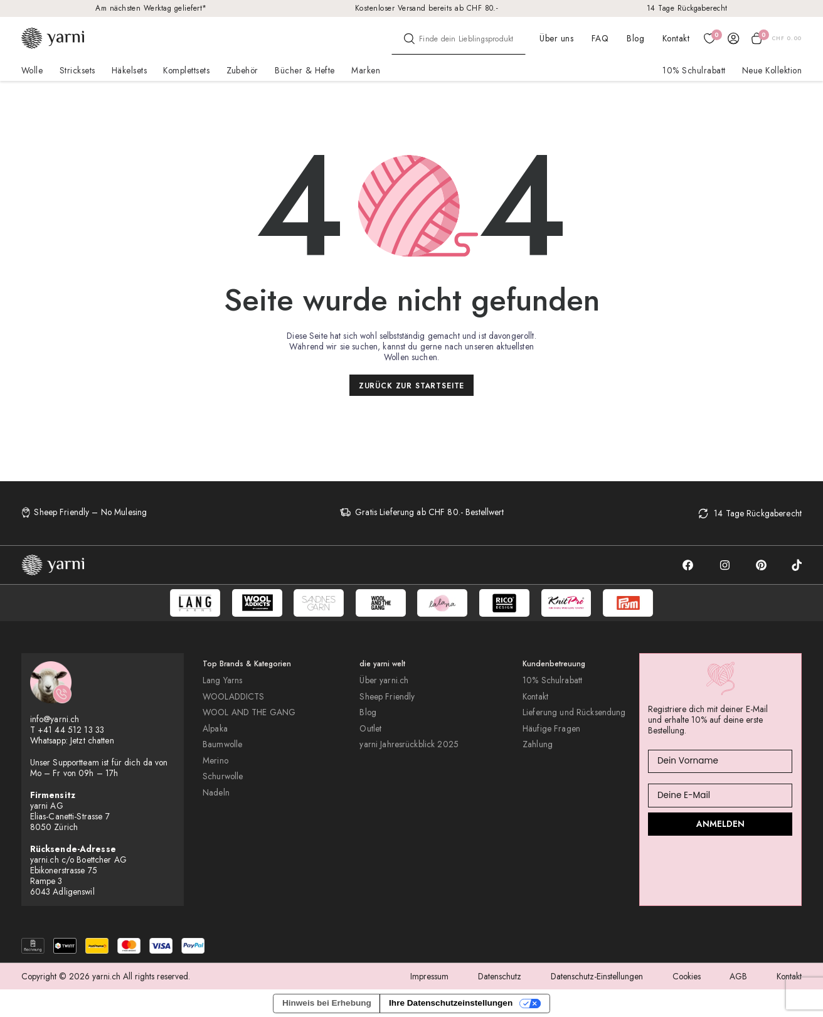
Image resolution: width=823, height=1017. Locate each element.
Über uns (556, 38)
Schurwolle (223, 776)
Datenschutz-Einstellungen (597, 976)
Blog (635, 38)
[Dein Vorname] (720, 761)
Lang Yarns (222, 680)
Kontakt (675, 38)
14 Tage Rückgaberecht (687, 8)
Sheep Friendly (387, 696)
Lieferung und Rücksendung (574, 712)
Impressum (429, 976)
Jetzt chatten (92, 740)
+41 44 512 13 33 (71, 729)
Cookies (686, 976)
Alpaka (215, 728)
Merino (215, 760)
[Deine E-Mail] (720, 795)
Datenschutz (499, 976)
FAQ (600, 38)
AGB (738, 976)
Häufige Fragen (551, 728)
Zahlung (538, 744)
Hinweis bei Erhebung (326, 1003)
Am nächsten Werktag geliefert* (150, 8)
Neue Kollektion (772, 70)
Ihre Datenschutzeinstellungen (450, 1003)
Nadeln (216, 792)
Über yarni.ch (383, 680)
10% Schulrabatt (693, 70)
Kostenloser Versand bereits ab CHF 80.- (427, 8)
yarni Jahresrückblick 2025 (409, 744)
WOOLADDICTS (234, 696)
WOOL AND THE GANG (249, 712)
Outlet (370, 728)
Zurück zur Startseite (412, 385)
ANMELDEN (720, 823)
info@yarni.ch (55, 719)
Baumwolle (222, 744)
